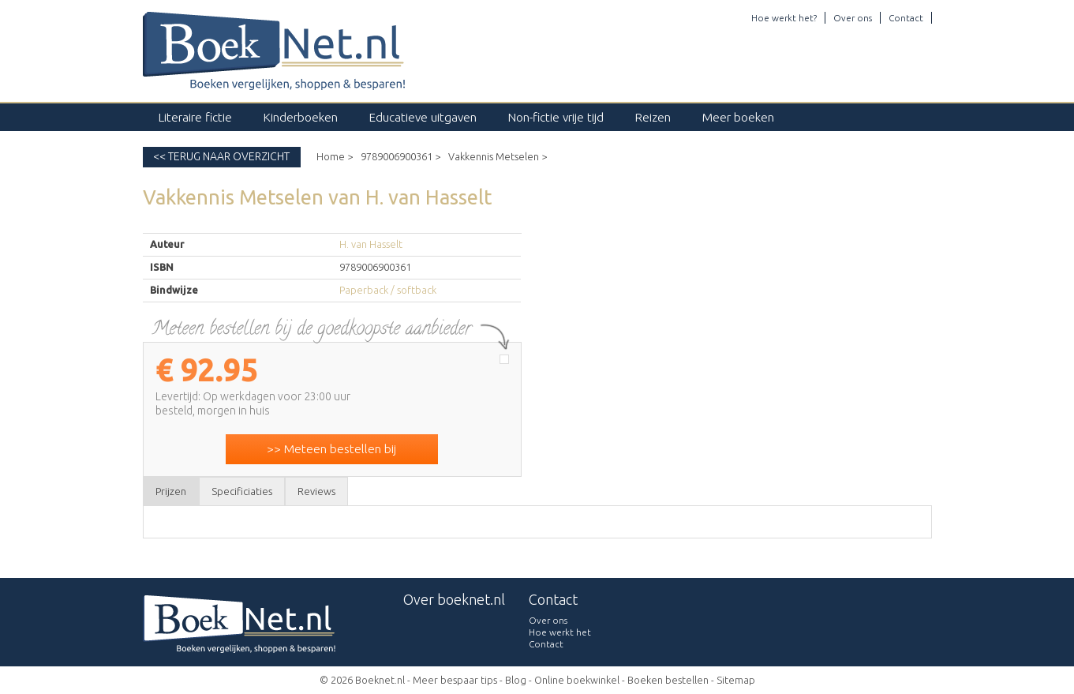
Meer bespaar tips (455, 679)
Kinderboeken (301, 117)
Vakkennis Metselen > (497, 156)
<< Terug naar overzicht (221, 156)
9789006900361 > (400, 156)
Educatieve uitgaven (423, 117)
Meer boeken (738, 117)
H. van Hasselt (370, 243)
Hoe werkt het (560, 632)
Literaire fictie (195, 117)
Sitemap (736, 679)
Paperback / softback (387, 289)
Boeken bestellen (668, 679)
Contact (906, 18)
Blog (515, 679)
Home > (334, 156)
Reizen (653, 117)
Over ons (852, 18)
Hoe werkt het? (784, 18)
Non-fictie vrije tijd (556, 117)
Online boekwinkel (576, 679)
